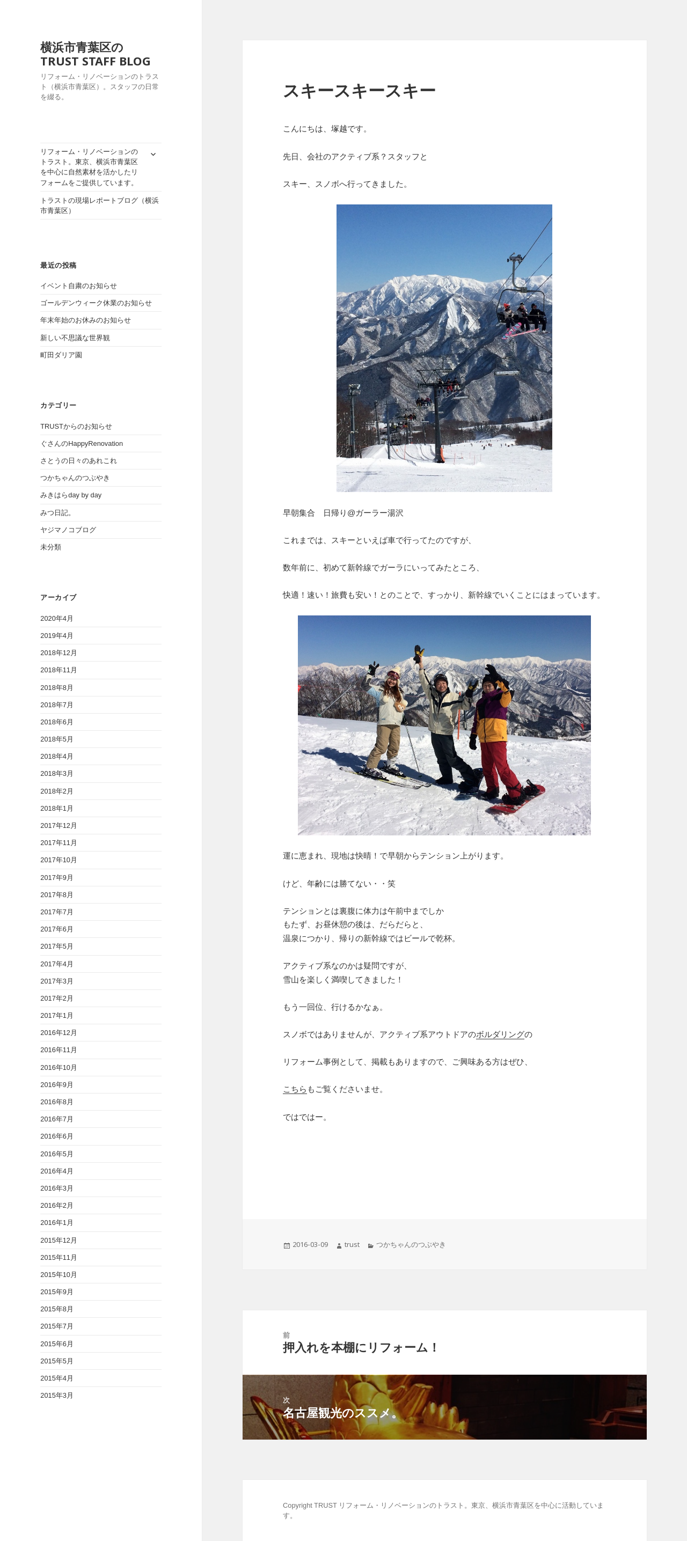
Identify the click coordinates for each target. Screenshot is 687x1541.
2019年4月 (57, 636)
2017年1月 (57, 1015)
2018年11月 (58, 670)
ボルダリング (500, 1034)
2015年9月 (57, 1292)
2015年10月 (58, 1275)
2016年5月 (57, 1154)
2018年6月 (57, 722)
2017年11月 (58, 843)
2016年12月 (58, 1033)
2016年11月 (58, 1050)
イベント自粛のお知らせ (78, 286)
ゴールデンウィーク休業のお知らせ (96, 303)
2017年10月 (58, 860)
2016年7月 (57, 1119)
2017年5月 (57, 946)
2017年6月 (57, 929)
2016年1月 (57, 1223)
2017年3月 (57, 981)
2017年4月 (57, 964)
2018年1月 (57, 808)
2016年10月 (58, 1067)
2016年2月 (57, 1205)
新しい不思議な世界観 (78, 338)
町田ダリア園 (61, 355)
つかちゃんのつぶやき (75, 478)
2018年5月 (57, 739)
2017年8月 (57, 895)
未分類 (50, 547)
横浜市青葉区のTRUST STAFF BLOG (95, 54)
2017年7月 (57, 912)
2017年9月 (57, 878)
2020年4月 (57, 618)
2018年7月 (57, 705)
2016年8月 (57, 1102)
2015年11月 (58, 1257)
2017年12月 (58, 825)
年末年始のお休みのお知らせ (85, 320)
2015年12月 (58, 1240)
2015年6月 (57, 1344)
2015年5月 (57, 1361)
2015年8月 (57, 1309)
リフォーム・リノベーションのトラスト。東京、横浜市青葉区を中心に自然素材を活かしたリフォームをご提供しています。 (89, 167)
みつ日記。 (57, 513)
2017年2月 (57, 998)
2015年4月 (57, 1378)
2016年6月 (57, 1136)
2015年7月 (57, 1326)
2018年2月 (57, 791)
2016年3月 (57, 1188)
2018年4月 (57, 756)
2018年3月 (57, 773)
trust (352, 1244)
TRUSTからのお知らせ (76, 426)
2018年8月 (57, 688)
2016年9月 (57, 1085)
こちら (295, 1089)
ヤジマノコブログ (68, 530)
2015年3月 (57, 1395)
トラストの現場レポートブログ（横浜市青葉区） (99, 205)
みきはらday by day (70, 495)
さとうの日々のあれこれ (78, 461)
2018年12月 (58, 653)
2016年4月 (57, 1171)
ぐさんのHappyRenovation (81, 443)
